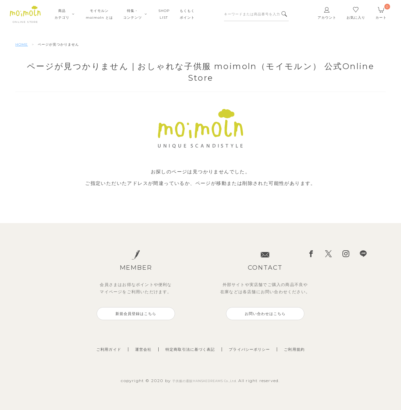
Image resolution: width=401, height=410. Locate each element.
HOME (21, 44)
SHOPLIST (164, 16)
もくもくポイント (187, 16)
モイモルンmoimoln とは (99, 16)
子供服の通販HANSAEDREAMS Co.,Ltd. (205, 380)
